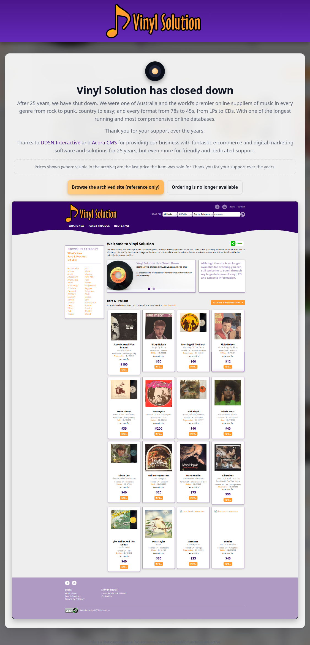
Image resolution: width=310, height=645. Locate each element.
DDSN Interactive (61, 142)
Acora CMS (104, 142)
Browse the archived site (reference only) (115, 187)
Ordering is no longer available (205, 187)
